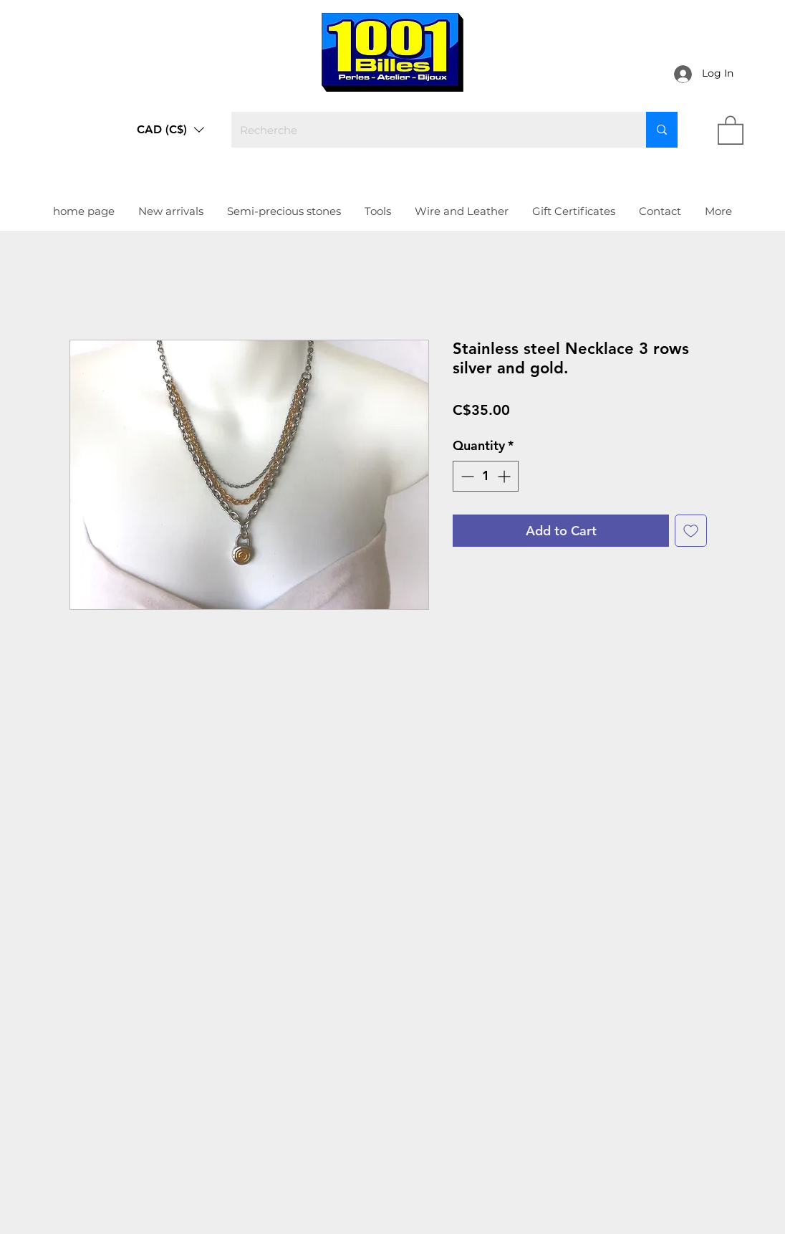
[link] (730, 129)
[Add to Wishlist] (691, 531)
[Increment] (505, 476)
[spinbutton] (485, 476)
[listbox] (170, 130)
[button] (170, 130)
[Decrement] (466, 476)
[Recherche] (428, 130)
